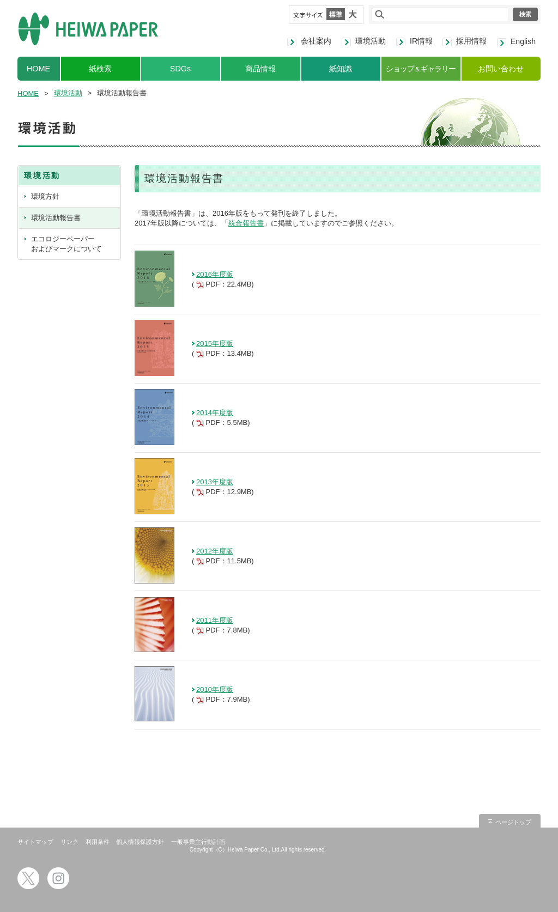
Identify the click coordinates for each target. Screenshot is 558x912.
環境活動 (370, 41)
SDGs (180, 68)
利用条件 (98, 841)
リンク (69, 841)
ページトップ (513, 822)
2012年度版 (214, 551)
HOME (38, 68)
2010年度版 (214, 689)
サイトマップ (35, 841)
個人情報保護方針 (140, 841)
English (523, 41)
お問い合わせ (501, 68)
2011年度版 (214, 620)
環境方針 (45, 196)
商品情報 (260, 68)
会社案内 (316, 41)
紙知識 (340, 68)
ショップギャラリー (420, 68)
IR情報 (421, 41)
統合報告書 (246, 223)
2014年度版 (214, 413)
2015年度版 (214, 343)
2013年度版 (214, 482)
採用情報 (471, 41)
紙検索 (100, 68)
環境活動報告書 (56, 218)
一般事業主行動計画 (198, 841)
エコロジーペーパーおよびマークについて (66, 244)
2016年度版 (214, 274)
